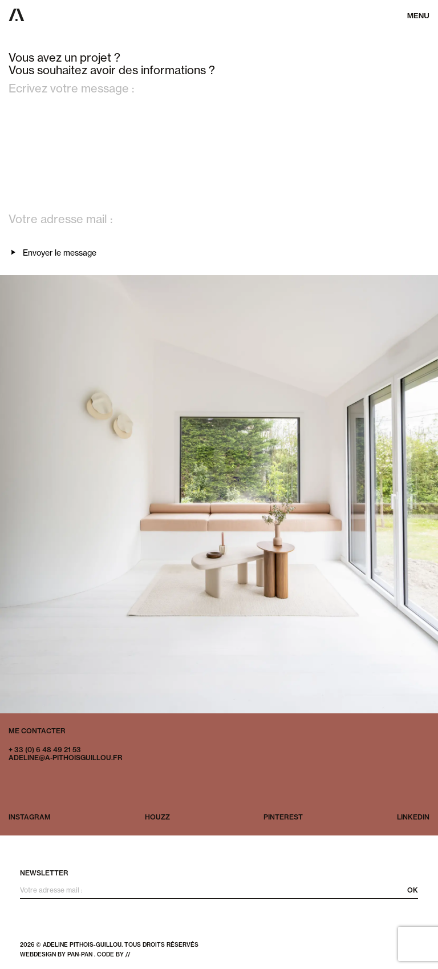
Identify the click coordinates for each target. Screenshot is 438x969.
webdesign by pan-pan (56, 954)
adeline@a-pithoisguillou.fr (66, 758)
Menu (418, 15)
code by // (114, 954)
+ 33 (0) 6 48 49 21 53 (45, 750)
